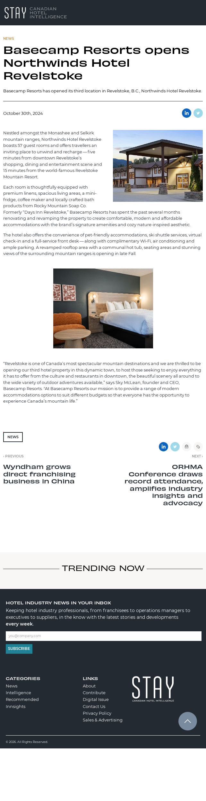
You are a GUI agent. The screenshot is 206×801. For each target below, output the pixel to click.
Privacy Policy (97, 713)
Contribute (94, 692)
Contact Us (94, 706)
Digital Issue (96, 699)
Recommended (22, 699)
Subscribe (19, 648)
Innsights (15, 706)
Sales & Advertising (103, 719)
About (89, 685)
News (13, 437)
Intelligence (18, 692)
